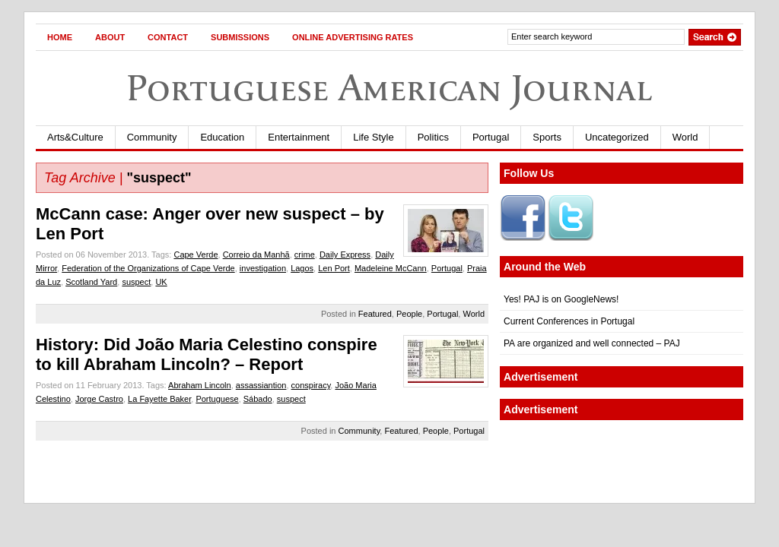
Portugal (490, 137)
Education (222, 137)
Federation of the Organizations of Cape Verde (148, 268)
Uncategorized (617, 137)
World (685, 137)
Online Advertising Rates (352, 37)
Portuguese (217, 398)
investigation (263, 268)
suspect (136, 281)
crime (304, 254)
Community (152, 137)
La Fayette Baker (159, 398)
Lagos (302, 268)
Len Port (334, 268)
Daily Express (345, 254)
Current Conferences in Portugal (569, 321)
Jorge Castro (99, 398)
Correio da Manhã (256, 254)
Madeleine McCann (391, 268)
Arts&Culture (75, 137)
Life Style (373, 137)
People (409, 313)
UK (161, 281)
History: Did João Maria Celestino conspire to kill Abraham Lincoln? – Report (206, 354)
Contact (168, 37)
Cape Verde (195, 254)
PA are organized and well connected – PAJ (592, 343)
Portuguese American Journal (389, 87)
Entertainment (298, 137)
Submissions (240, 37)
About (110, 37)
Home (59, 37)
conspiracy (311, 385)
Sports (547, 137)
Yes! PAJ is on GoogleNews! (561, 299)
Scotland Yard (91, 281)
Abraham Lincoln (199, 385)
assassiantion (261, 385)
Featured (375, 313)
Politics (433, 137)
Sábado (257, 398)
